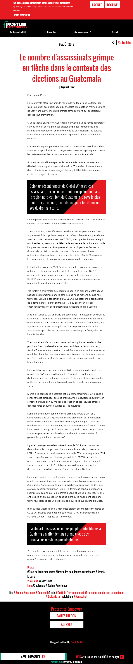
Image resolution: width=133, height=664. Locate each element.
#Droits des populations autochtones (75, 572)
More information (22, 15)
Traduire (126, 42)
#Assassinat (45, 581)
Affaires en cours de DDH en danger (97, 657)
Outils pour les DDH (18, 32)
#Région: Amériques (56, 586)
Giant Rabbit (77, 642)
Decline (112, 4)
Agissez (66, 624)
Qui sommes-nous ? (82, 32)
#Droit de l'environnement (41, 572)
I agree (97, 4)
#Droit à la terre (54, 596)
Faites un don (50, 32)
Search (115, 32)
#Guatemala (38, 586)
